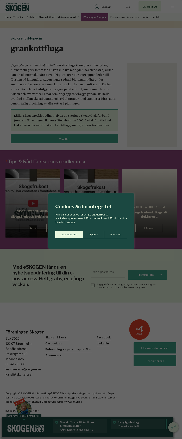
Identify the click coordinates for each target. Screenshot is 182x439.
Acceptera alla (114, 232)
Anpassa (65, 232)
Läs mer (70, 222)
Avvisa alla (87, 232)
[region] (91, 219)
